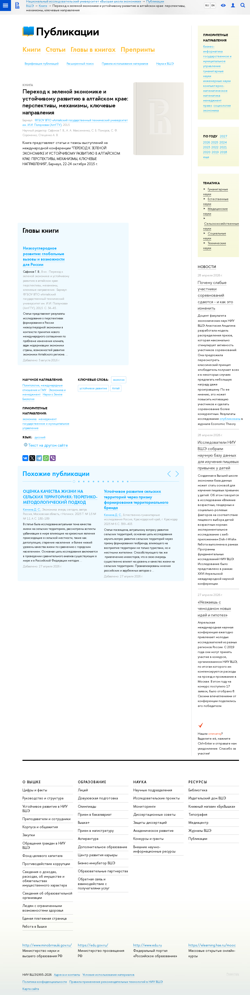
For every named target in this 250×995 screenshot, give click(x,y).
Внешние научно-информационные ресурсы (154, 849)
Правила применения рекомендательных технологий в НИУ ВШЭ (116, 982)
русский (40, 437)
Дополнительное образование (102, 846)
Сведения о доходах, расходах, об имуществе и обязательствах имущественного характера (44, 878)
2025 (214, 142)
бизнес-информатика (213, 48)
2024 (223, 142)
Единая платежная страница (44, 918)
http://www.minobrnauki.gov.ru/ (47, 945)
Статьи (56, 49)
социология (222, 105)
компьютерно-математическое (215, 88)
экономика (211, 110)
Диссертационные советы (154, 814)
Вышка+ (84, 822)
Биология (28, 399)
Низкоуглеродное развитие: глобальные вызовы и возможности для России (44, 256)
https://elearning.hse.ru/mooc (212, 945)
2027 (223, 136)
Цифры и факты (34, 790)
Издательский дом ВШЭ (207, 798)
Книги (31, 49)
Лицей (83, 790)
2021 (223, 147)
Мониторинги (144, 806)
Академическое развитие (153, 830)
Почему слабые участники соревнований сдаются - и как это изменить (215, 295)
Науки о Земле (52, 394)
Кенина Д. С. (32, 510)
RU (207, 5)
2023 (206, 147)
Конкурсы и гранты (148, 838)
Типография (197, 814)
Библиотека (197, 790)
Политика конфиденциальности (44, 982)
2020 (206, 152)
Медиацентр (198, 822)
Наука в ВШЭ (165, 64)
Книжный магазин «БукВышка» (211, 806)
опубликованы (229, 418)
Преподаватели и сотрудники (46, 818)
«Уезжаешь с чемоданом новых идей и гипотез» (214, 608)
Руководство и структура (42, 798)
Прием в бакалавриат (95, 814)
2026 (206, 142)
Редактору (233, 973)
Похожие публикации (56, 473)
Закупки (28, 835)
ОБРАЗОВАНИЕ (92, 782)
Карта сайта (30, 989)
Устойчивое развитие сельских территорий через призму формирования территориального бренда (136, 499)
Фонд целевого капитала (42, 855)
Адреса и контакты (67, 975)
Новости (207, 266)
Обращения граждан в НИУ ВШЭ (43, 845)
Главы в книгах (93, 49)
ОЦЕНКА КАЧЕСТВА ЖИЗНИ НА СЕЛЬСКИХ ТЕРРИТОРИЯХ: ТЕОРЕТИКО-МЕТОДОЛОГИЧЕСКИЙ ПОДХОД (60, 497)
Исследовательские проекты (156, 798)
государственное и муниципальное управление (217, 61)
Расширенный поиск (80, 64)
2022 (215, 147)
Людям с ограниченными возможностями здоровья (42, 907)
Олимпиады (87, 806)
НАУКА (140, 782)
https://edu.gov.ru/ (93, 945)
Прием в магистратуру (96, 830)
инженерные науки (217, 81)
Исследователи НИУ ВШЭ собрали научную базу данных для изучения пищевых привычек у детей (218, 455)
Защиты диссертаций (150, 822)
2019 (215, 152)
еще (206, 157)
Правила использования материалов (125, 64)
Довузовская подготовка (98, 798)
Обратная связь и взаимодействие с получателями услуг (93, 883)
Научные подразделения (152, 790)
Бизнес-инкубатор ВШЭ (96, 863)
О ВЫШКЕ (31, 782)
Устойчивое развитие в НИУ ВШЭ (45, 808)
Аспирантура (88, 838)
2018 (223, 152)
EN (213, 5)
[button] (74, 481)
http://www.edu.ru (147, 945)
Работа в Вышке (34, 926)
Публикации (67, 31)
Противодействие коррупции (46, 863)
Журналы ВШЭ (199, 830)
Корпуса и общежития (40, 826)
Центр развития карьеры (97, 855)
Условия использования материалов (109, 975)
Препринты (138, 49)
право (207, 105)
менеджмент (212, 100)
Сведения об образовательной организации (47, 895)
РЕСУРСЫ (197, 782)
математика (211, 95)
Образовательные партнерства (103, 871)
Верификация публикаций (42, 64)
